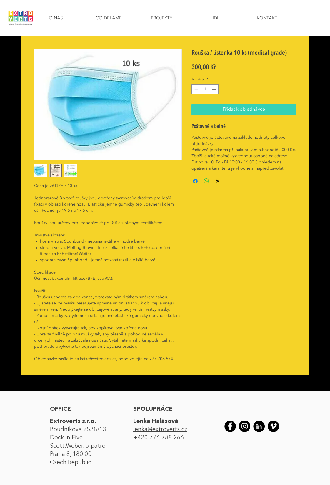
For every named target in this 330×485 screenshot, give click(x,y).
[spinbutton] (205, 89)
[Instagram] (244, 426)
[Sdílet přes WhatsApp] (206, 181)
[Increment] (214, 89)
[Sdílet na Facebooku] (195, 181)
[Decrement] (195, 89)
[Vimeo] (273, 426)
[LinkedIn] (259, 426)
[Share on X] (217, 181)
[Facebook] (230, 426)
